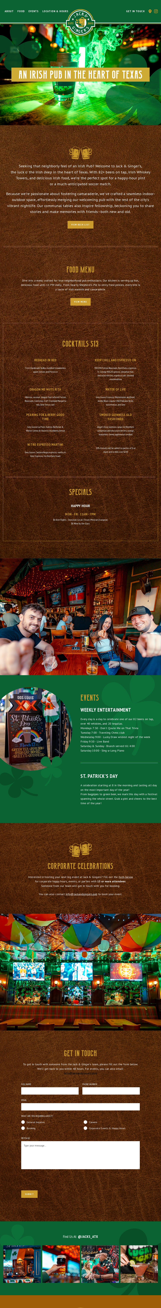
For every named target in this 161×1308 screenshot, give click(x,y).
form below (126, 879)
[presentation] (42, 1180)
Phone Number (89, 1084)
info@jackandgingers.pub (81, 896)
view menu (80, 301)
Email (24, 1100)
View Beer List (80, 224)
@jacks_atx (88, 1239)
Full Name (26, 1084)
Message (25, 1138)
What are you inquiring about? (37, 1115)
